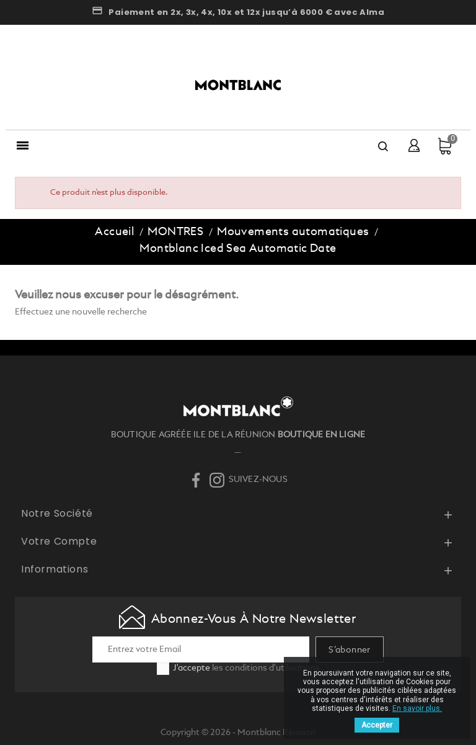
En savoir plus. (417, 708)
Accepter (376, 725)
